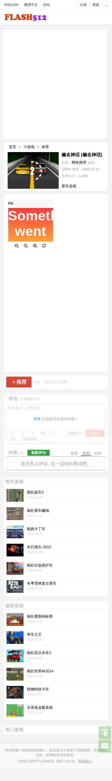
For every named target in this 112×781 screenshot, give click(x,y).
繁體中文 (31, 4)
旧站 (46, 4)
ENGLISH (11, 4)
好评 (98, 453)
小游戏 (29, 147)
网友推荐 (79, 162)
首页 (12, 147)
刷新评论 (38, 453)
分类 (83, 4)
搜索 (95, 4)
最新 (74, 453)
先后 (86, 453)
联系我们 (85, 761)
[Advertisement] (53, 84)
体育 (45, 147)
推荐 (19, 382)
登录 (37, 419)
